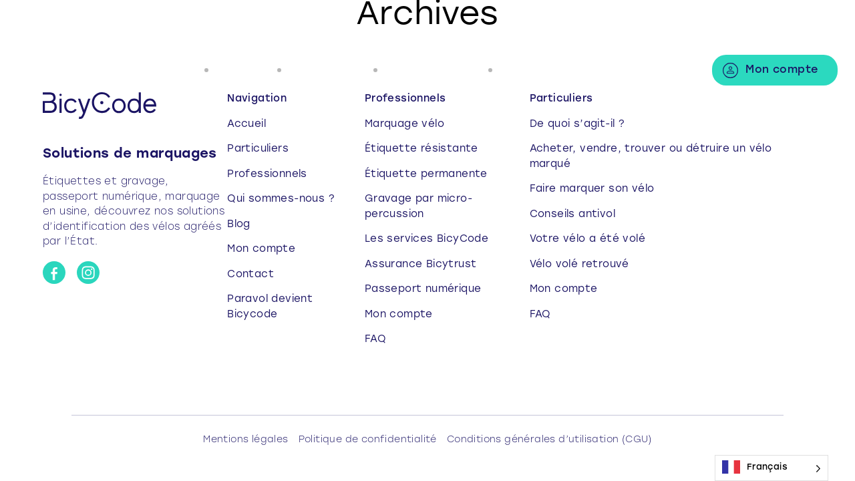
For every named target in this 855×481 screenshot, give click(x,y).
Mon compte (781, 70)
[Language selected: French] (771, 468)
